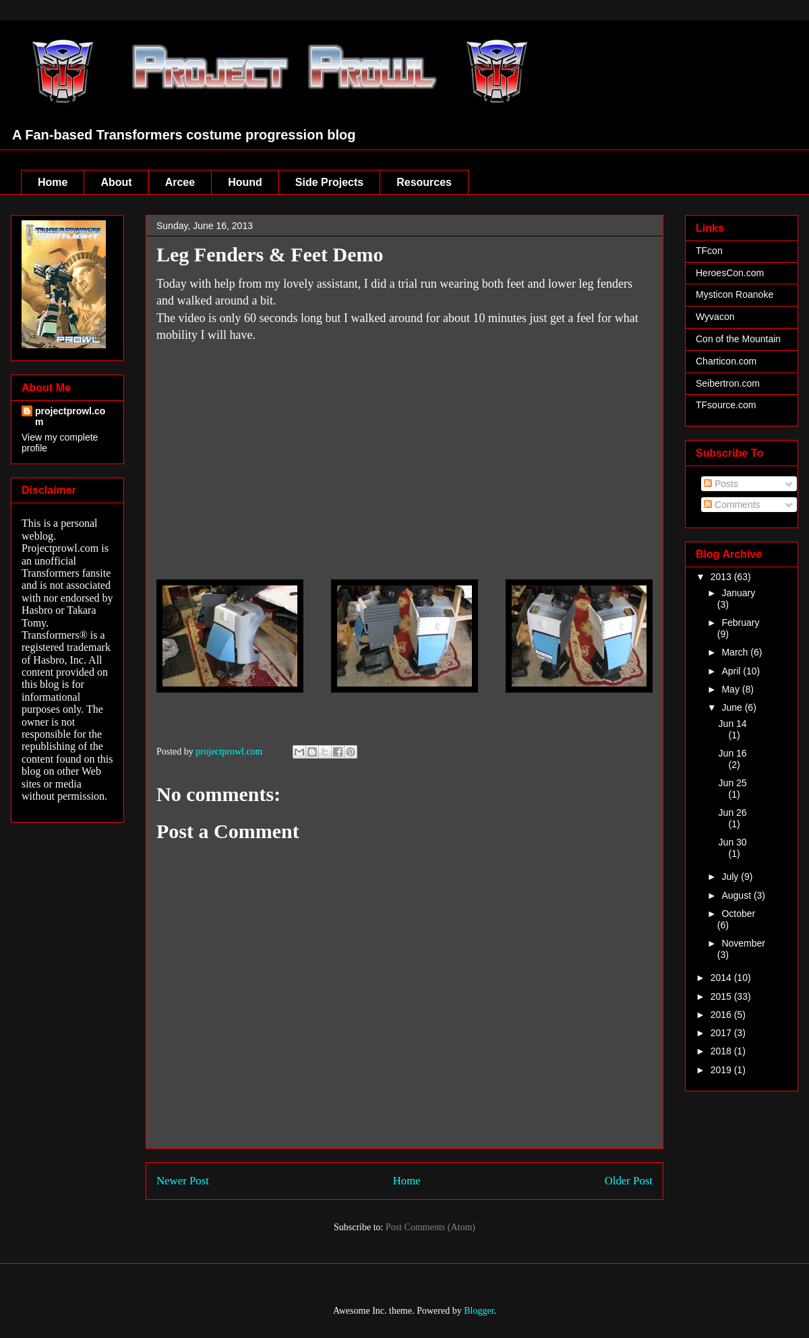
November (743, 943)
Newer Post (182, 1180)
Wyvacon (715, 316)
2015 (722, 996)
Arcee (180, 182)
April (732, 671)
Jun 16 (733, 753)
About (115, 182)
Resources (424, 182)
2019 (722, 1069)
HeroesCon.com (730, 272)
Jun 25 (733, 782)
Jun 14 (733, 723)
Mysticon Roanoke (734, 294)
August (737, 895)
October (738, 913)
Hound (245, 182)
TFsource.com (726, 405)
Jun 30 (733, 842)
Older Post (629, 1180)
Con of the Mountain (738, 338)
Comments (732, 504)
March (735, 652)
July (731, 876)
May (731, 689)
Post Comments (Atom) (430, 1227)
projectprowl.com (70, 416)
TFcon (709, 250)
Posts (721, 483)
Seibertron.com (728, 383)
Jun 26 (733, 812)
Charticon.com (726, 361)
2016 (722, 1014)
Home (52, 182)
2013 (722, 576)
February (740, 622)
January (738, 592)
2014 (722, 977)
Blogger (478, 1311)
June (732, 707)
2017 (722, 1032)
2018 (722, 1051)
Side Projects (329, 182)
